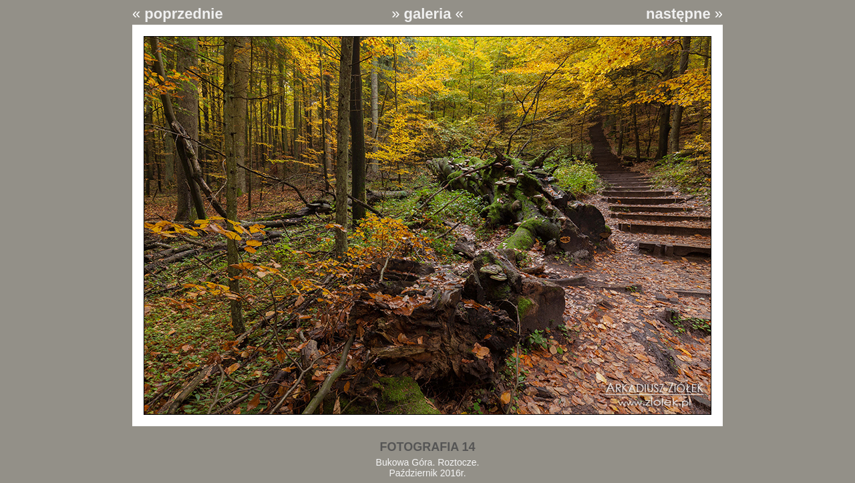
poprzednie (183, 13)
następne (678, 13)
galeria (428, 13)
